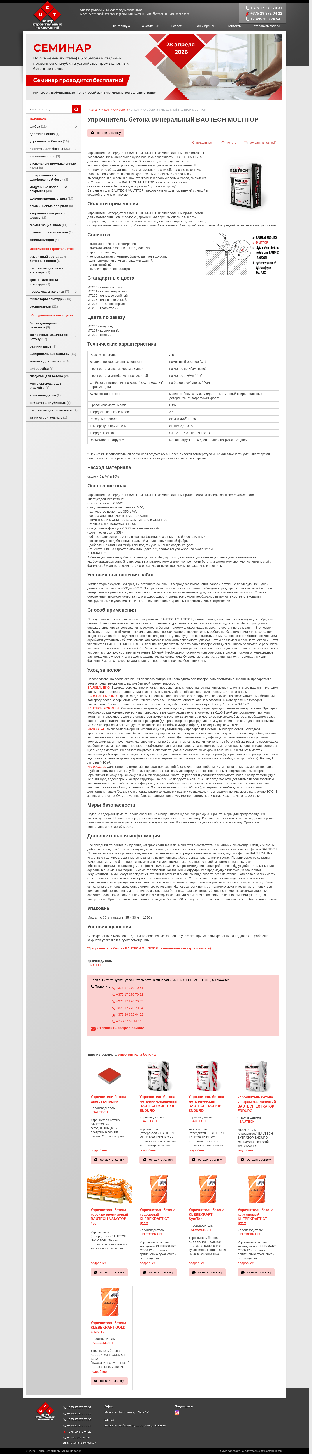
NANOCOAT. (96, 766)
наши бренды (206, 26)
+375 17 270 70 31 (264, 8)
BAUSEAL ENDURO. (102, 696)
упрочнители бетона (114, 109)
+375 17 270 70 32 (127, 994)
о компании (150, 26)
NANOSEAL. (96, 729)
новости (177, 26)
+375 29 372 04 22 (264, 13)
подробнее (99, 1150)
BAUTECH (95, 965)
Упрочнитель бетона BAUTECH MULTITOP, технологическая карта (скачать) (151, 948)
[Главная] (42, 29)
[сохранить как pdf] (260, 143)
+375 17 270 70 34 (127, 1008)
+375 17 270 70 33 (127, 1001)
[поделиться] (202, 143)
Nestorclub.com (273, 1450)
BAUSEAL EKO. (99, 687)
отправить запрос (267, 26)
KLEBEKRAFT (152, 1234)
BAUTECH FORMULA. (103, 708)
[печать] (229, 143)
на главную (121, 26)
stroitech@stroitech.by (79, 1442)
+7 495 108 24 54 (263, 19)
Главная (92, 109)
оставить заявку (109, 133)
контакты (234, 26)
